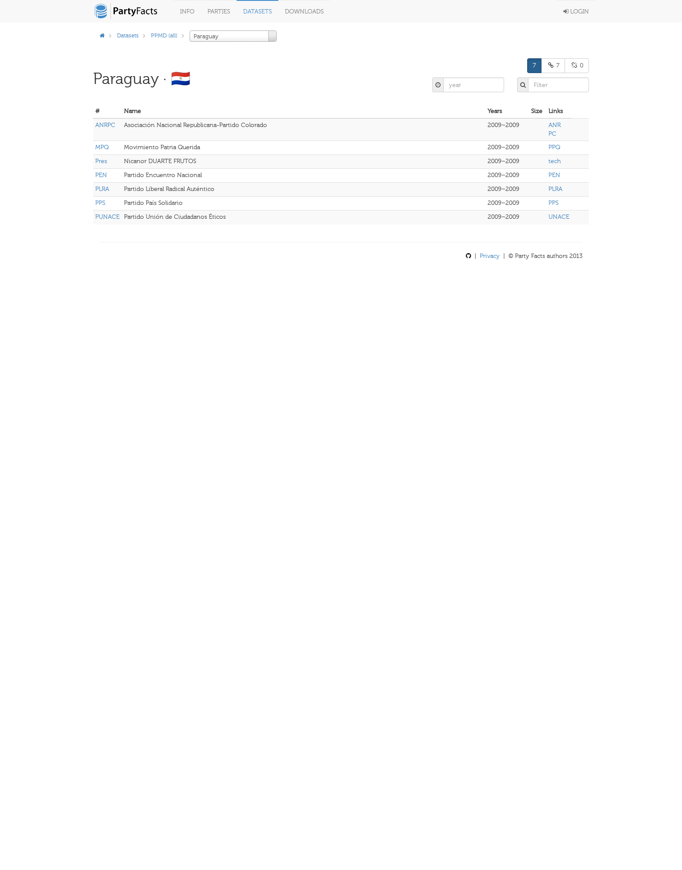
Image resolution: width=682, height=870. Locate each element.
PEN (101, 175)
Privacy (490, 256)
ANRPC (105, 125)
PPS (100, 203)
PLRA (102, 189)
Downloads (304, 11)
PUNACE (107, 217)
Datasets (257, 11)
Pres (101, 161)
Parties (218, 11)
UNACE (558, 217)
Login (576, 11)
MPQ (102, 147)
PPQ (554, 147)
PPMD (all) (164, 35)
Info (187, 11)
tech (554, 161)
